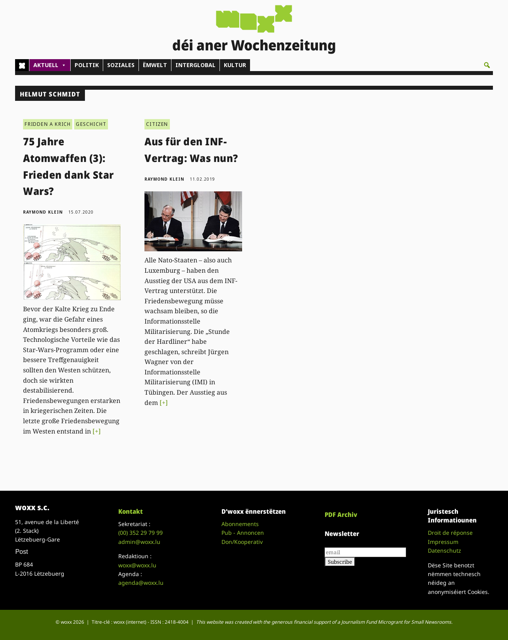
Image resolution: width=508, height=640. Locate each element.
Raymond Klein (43, 212)
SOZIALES (121, 65)
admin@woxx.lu (139, 542)
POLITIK (87, 65)
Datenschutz (444, 550)
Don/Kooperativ (242, 542)
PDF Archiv (341, 514)
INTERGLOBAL (195, 65)
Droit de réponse (450, 532)
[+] (96, 431)
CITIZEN (157, 124)
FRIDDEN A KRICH (48, 124)
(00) (140, 532)
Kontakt (130, 511)
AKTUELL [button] (49, 65)
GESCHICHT (91, 124)
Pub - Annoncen (242, 532)
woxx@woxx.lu (137, 565)
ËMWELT (155, 65)
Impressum (443, 542)
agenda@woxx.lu (141, 582)
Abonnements (240, 524)
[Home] (22, 65)
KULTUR (235, 65)
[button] (487, 65)
